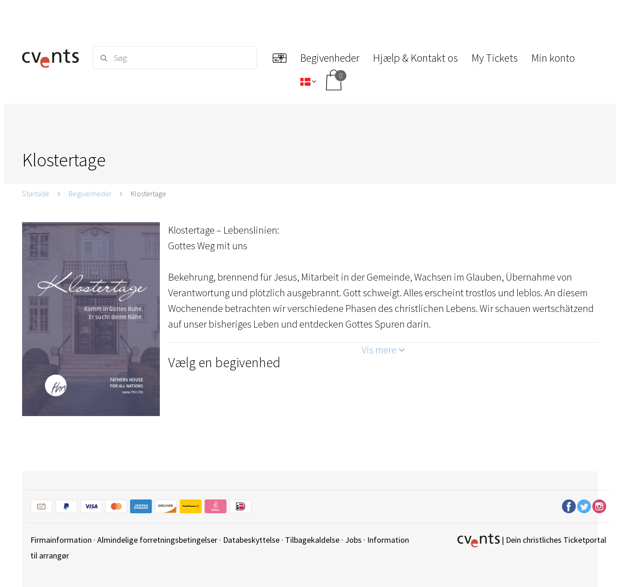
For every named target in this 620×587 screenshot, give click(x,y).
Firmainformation (61, 539)
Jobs (353, 539)
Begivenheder (90, 193)
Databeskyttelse (251, 539)
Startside (35, 193)
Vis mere (383, 349)
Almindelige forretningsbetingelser (157, 539)
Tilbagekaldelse (312, 539)
